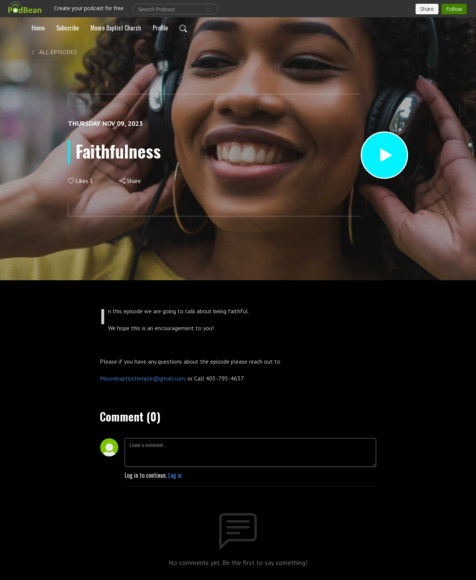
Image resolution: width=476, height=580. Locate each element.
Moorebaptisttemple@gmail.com (142, 378)
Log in (175, 475)
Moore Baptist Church (115, 27)
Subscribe (67, 27)
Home (38, 27)
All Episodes (53, 52)
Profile (160, 27)
